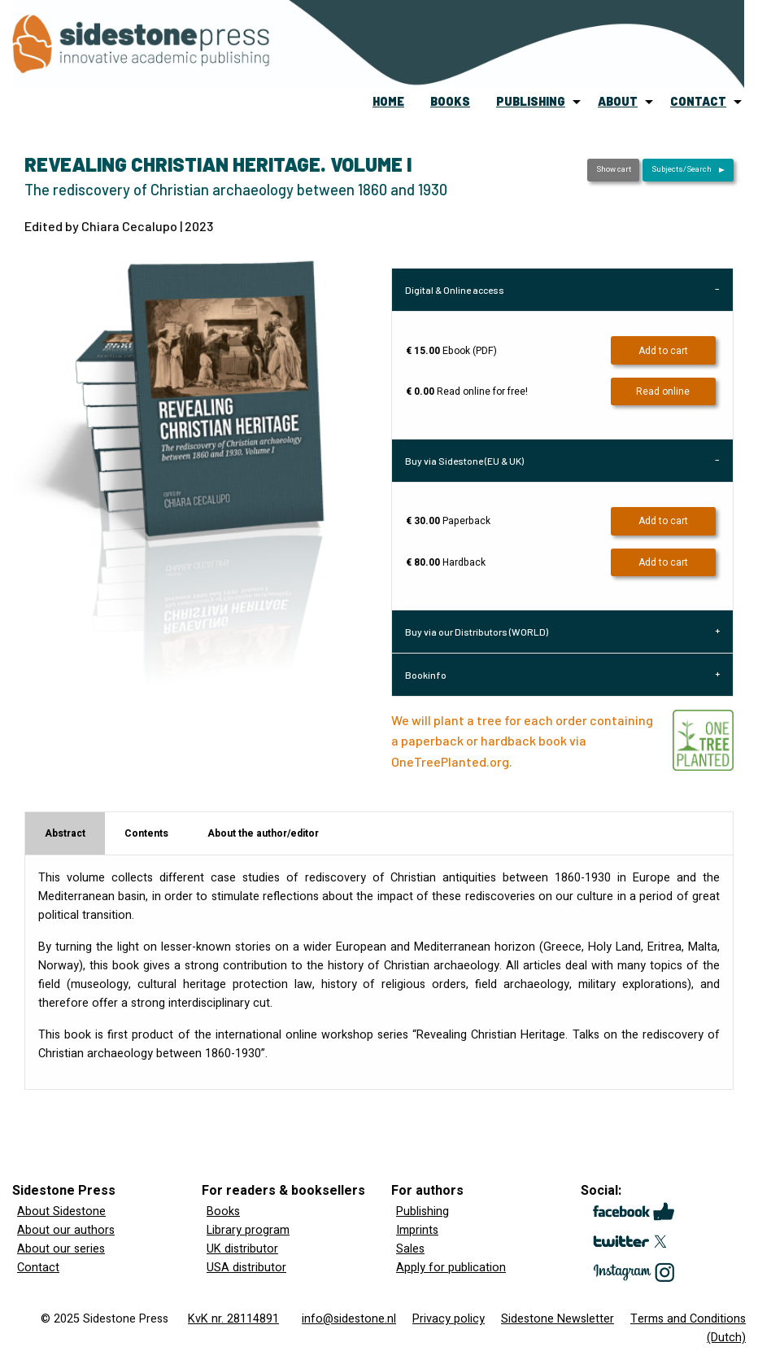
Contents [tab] (146, 833)
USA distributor (246, 1267)
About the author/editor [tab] (263, 833)
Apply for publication (451, 1267)
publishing (530, 101)
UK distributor (242, 1248)
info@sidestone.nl (349, 1318)
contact (698, 101)
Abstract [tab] (65, 833)
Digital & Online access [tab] (454, 289)
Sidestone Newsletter (557, 1318)
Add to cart (663, 350)
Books (223, 1211)
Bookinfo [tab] (426, 674)
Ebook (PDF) (451, 350)
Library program (248, 1230)
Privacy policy (448, 1318)
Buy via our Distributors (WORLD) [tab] (476, 631)
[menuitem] (388, 101)
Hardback (446, 562)
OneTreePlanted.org (450, 761)
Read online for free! (467, 391)
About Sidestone (61, 1211)
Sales (410, 1248)
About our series (61, 1248)
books (450, 101)
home (388, 101)
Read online (663, 391)
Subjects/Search (681, 169)
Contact (38, 1267)
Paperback (448, 521)
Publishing (422, 1211)
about (618, 101)
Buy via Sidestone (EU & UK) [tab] (464, 460)
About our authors (66, 1230)
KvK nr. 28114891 (233, 1318)
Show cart (613, 169)
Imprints (417, 1230)
